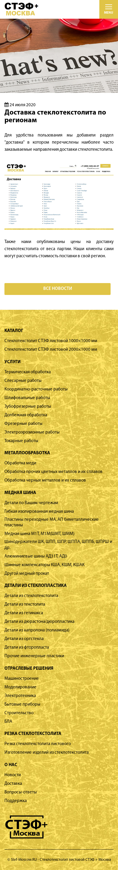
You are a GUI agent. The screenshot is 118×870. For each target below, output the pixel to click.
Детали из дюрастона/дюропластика (39, 622)
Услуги (12, 362)
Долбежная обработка (25, 415)
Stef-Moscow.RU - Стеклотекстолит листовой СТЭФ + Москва (61, 860)
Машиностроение (21, 679)
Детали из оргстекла (24, 639)
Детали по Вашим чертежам (31, 503)
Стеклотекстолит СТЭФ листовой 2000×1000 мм (50, 349)
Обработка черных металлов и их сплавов (45, 480)
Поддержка (15, 801)
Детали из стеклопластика (35, 586)
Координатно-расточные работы (36, 389)
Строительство (19, 713)
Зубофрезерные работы (27, 406)
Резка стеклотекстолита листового (37, 744)
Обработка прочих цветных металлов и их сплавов (53, 472)
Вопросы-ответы (20, 792)
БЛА (8, 722)
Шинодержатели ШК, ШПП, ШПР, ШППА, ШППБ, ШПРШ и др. (58, 545)
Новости (12, 775)
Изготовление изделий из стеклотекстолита (46, 752)
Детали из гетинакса (23, 613)
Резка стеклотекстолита (32, 734)
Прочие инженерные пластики (34, 656)
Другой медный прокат (26, 573)
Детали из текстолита (24, 604)
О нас (10, 765)
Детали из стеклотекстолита (31, 596)
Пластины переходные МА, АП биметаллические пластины (51, 522)
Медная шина (20, 493)
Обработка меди (20, 463)
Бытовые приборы (22, 704)
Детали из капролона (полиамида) (36, 630)
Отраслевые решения (28, 668)
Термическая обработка (27, 372)
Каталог (13, 331)
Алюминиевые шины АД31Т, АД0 (35, 556)
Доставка (13, 784)
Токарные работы (21, 441)
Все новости (57, 289)
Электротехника (20, 696)
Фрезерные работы (23, 424)
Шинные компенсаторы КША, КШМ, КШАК (44, 565)
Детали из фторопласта (26, 647)
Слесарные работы (23, 381)
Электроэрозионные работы (32, 432)
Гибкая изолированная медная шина (39, 511)
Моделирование (20, 687)
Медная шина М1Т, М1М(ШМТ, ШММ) (39, 534)
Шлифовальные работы (27, 398)
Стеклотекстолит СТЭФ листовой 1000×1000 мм (50, 341)
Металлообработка (27, 453)
